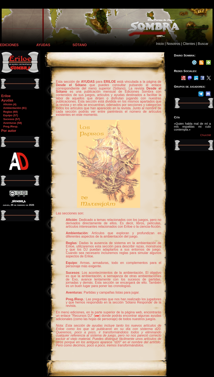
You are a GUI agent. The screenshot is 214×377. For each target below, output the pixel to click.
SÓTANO (80, 45)
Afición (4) (8, 104)
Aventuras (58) (11, 122)
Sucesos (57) (10, 119)
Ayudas (7, 100)
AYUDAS (43, 45)
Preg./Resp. (9, 126)
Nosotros (173, 43)
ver (97, 315)
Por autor (8, 130)
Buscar (203, 43)
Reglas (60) (9, 111)
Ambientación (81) (14, 108)
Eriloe (6, 96)
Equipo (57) (9, 115)
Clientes (189, 43)
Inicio (160, 43)
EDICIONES (9, 45)
